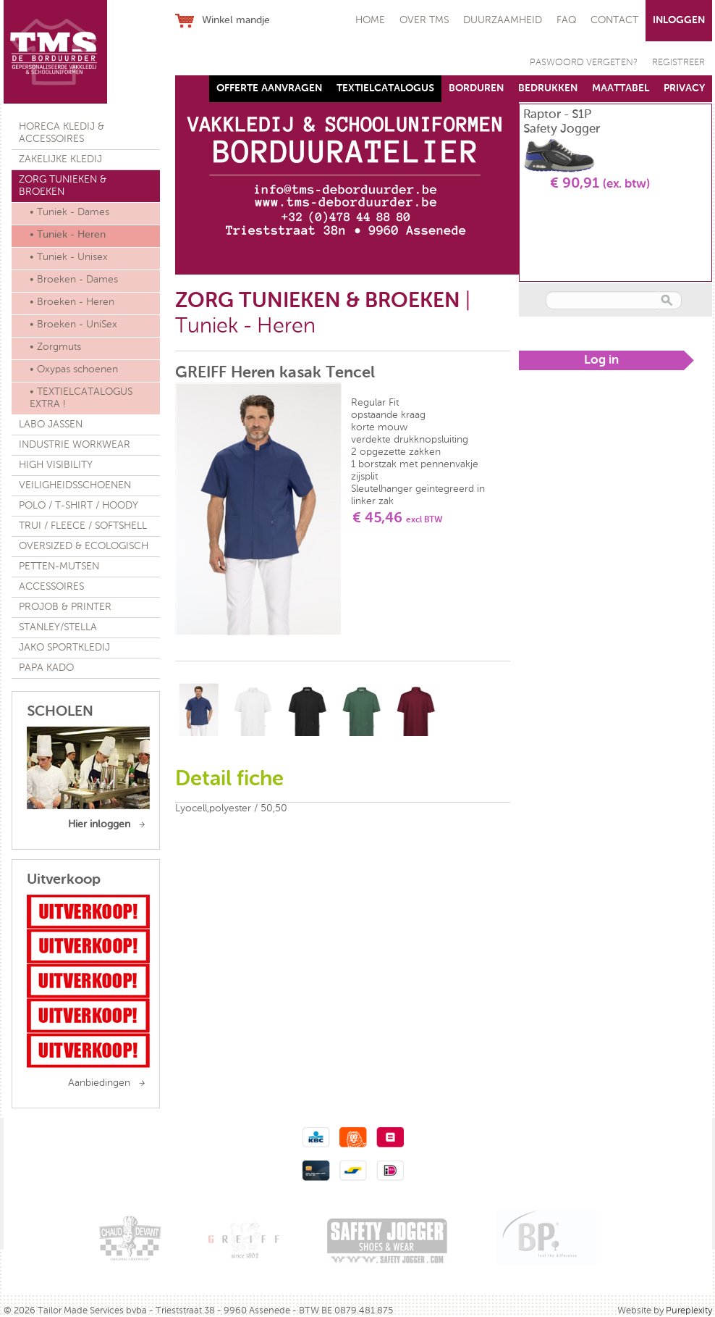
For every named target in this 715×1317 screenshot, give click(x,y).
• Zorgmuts (55, 347)
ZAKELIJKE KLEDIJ (60, 159)
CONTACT (614, 20)
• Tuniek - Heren (68, 235)
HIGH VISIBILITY (56, 465)
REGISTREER (678, 62)
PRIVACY (684, 88)
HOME (370, 20)
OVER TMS (424, 20)
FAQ (566, 20)
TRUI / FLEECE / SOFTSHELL (83, 526)
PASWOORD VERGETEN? (584, 62)
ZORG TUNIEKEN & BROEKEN (62, 186)
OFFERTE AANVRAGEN (269, 88)
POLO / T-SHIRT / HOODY (78, 506)
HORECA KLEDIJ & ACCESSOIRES (61, 133)
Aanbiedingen (99, 1083)
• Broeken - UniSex (73, 324)
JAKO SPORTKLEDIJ (64, 648)
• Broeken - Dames (74, 280)
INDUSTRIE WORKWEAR (74, 445)
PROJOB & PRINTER (65, 607)
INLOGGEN (679, 20)
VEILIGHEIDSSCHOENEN (75, 485)
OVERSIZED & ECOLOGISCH (83, 546)
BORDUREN (476, 88)
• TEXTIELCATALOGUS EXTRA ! (81, 398)
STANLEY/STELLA (58, 627)
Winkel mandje (236, 20)
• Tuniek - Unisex (69, 257)
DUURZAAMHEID (502, 20)
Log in (601, 360)
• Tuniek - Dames (69, 212)
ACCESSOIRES (51, 587)
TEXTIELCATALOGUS (385, 88)
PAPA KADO (46, 668)
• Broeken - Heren (72, 302)
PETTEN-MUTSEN (59, 566)
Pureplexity (689, 1311)
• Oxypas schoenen (74, 369)
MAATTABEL (620, 88)
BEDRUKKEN (548, 88)
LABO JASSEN (50, 424)
